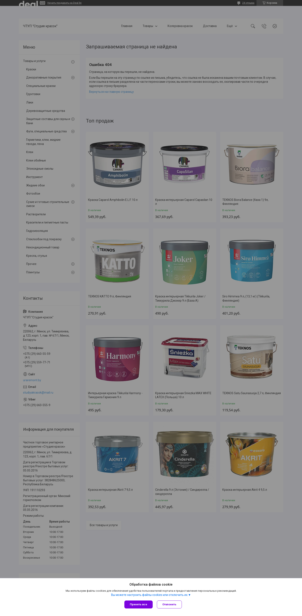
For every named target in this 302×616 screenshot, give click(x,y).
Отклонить (169, 604)
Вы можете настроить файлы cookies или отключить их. (149, 595)
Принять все (138, 604)
